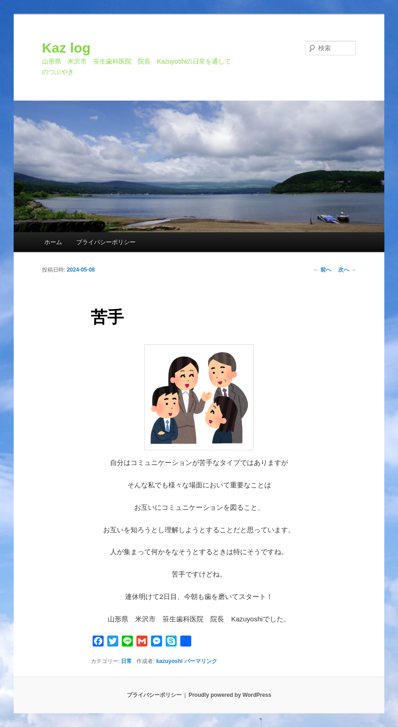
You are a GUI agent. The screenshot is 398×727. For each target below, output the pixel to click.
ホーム (53, 242)
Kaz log (66, 47)
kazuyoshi (169, 661)
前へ (322, 270)
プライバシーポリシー (106, 242)
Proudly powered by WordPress (230, 695)
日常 (126, 661)
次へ (347, 270)
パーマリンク (200, 661)
